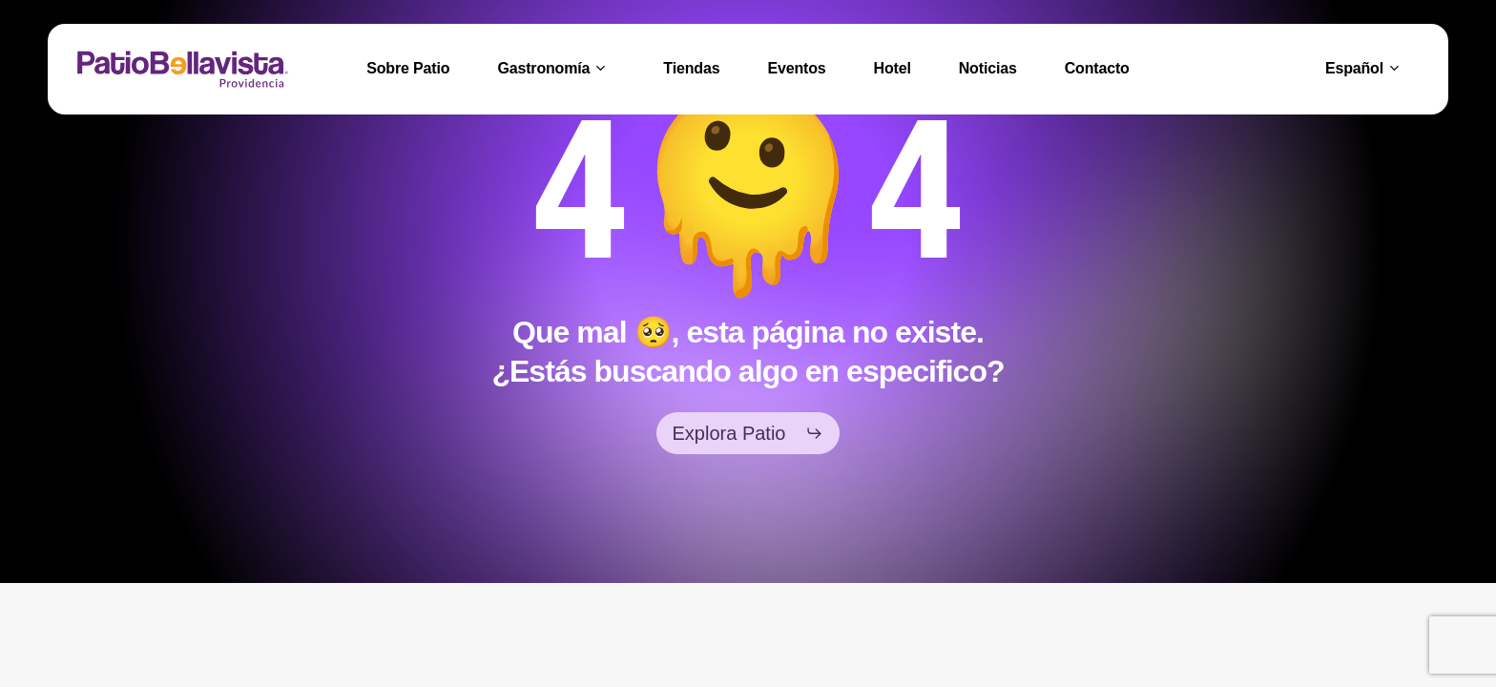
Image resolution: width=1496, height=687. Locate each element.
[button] (748, 433)
